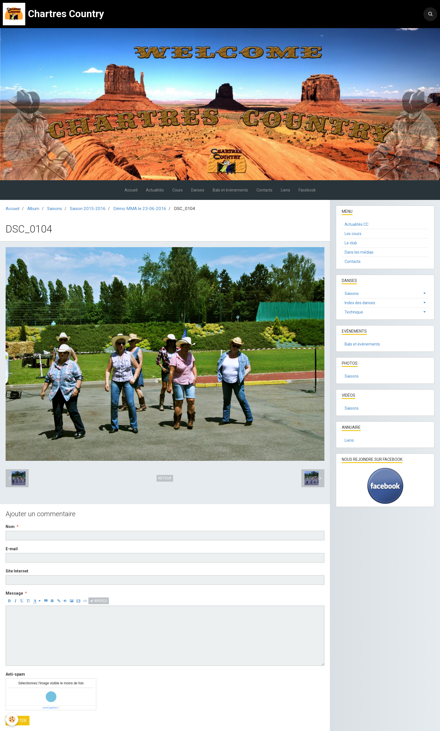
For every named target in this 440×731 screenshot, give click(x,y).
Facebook (307, 190)
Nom (10, 526)
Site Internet (17, 571)
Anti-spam (15, 674)
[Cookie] (12, 719)
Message (14, 593)
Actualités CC (356, 224)
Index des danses (360, 303)
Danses (197, 190)
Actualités (155, 190)
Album (33, 208)
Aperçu (98, 601)
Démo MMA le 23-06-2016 (139, 208)
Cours (177, 190)
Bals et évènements (230, 190)
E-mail (12, 549)
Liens (285, 190)
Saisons (54, 208)
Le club (351, 243)
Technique (354, 312)
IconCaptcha (50, 707)
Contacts (264, 190)
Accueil (131, 190)
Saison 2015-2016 (88, 208)
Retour (164, 478)
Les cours (353, 233)
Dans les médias (359, 252)
